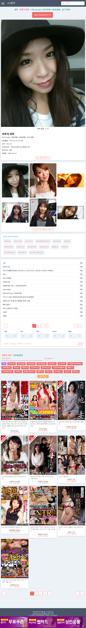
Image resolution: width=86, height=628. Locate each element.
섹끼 (37, 331)
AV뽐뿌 (11, 3)
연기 (21, 331)
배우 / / (43, 10)
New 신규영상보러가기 (42, 15)
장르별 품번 (12, 355)
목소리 (55, 331)
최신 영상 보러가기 (43, 158)
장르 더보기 (43, 376)
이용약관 (49, 612)
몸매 (69, 331)
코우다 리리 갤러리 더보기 (43, 229)
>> (80, 326)
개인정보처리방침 (38, 612)
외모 (5, 331)
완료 (80, 344)
